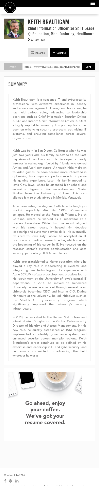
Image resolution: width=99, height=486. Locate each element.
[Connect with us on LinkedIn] (17, 481)
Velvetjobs (10, 7)
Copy (88, 66)
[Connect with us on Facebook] (5, 481)
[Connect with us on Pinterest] (11, 481)
